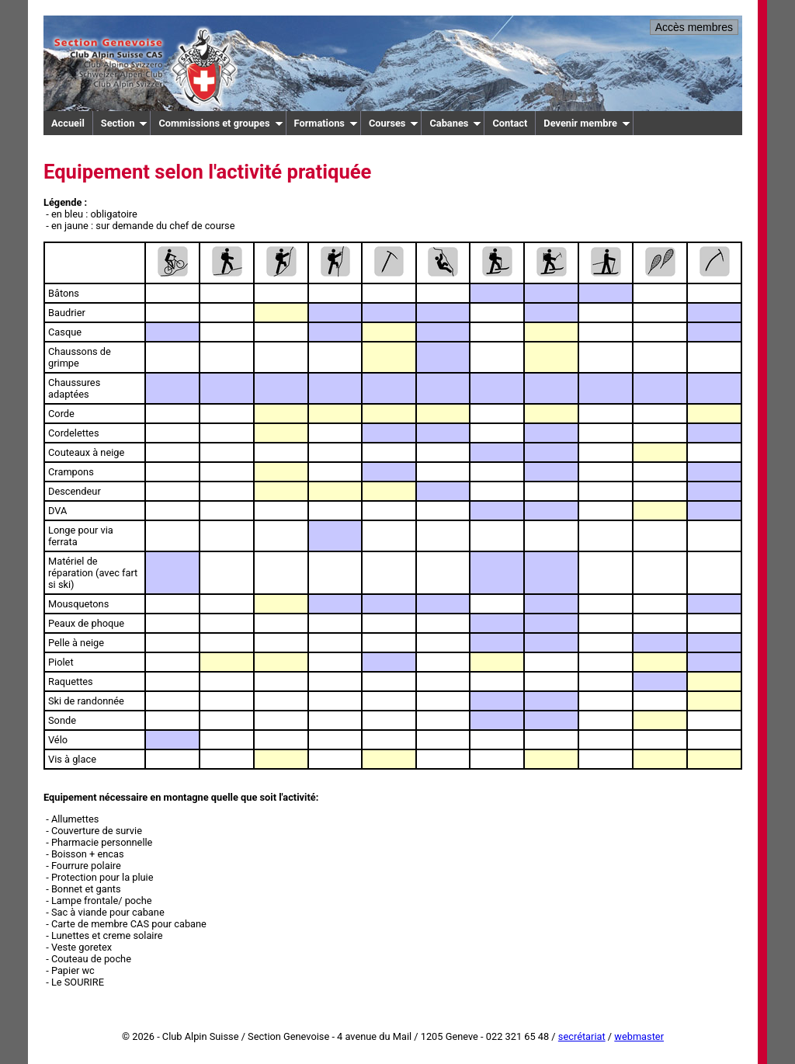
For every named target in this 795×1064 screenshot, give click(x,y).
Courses (394, 123)
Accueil (68, 123)
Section (124, 123)
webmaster (639, 1036)
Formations (326, 123)
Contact (509, 123)
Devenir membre (586, 123)
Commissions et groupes (220, 123)
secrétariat (582, 1036)
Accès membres (694, 27)
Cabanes (455, 123)
